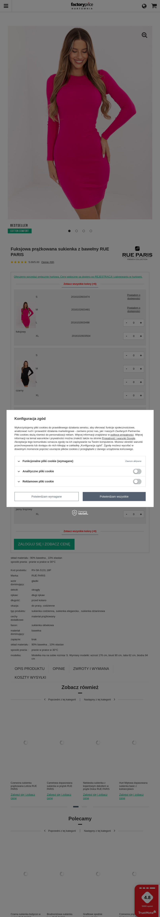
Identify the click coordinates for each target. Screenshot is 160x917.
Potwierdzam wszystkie (114, 496)
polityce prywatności (122, 434)
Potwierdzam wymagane (46, 496)
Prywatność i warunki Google (118, 438)
